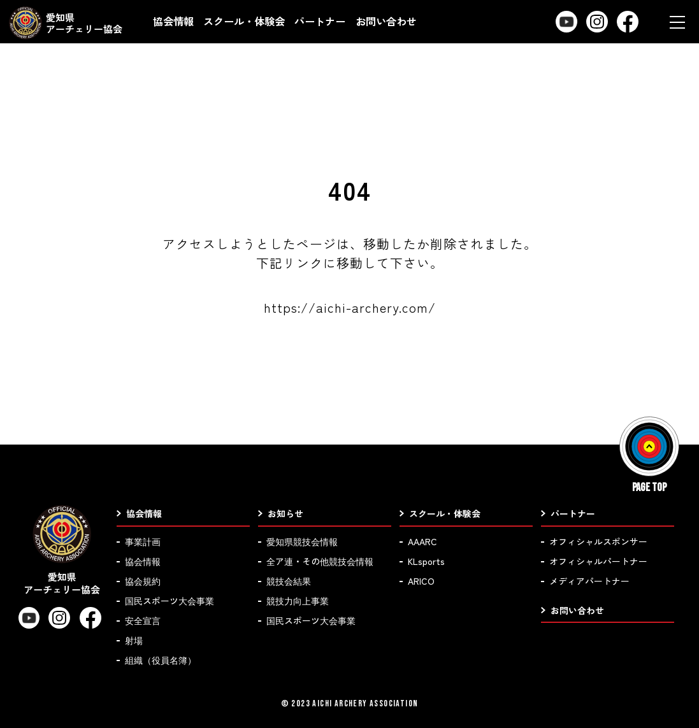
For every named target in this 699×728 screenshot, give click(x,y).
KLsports (426, 561)
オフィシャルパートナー (598, 561)
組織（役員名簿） (160, 659)
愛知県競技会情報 (302, 541)
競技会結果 (288, 581)
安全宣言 (143, 620)
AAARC (422, 541)
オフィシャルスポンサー (598, 541)
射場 (134, 640)
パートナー (319, 21)
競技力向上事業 (297, 600)
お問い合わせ (386, 21)
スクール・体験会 (244, 21)
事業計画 (143, 541)
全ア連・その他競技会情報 (319, 561)
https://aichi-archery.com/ (350, 307)
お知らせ (285, 513)
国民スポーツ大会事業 (169, 600)
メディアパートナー (589, 581)
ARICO (421, 581)
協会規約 (143, 581)
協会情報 (173, 21)
